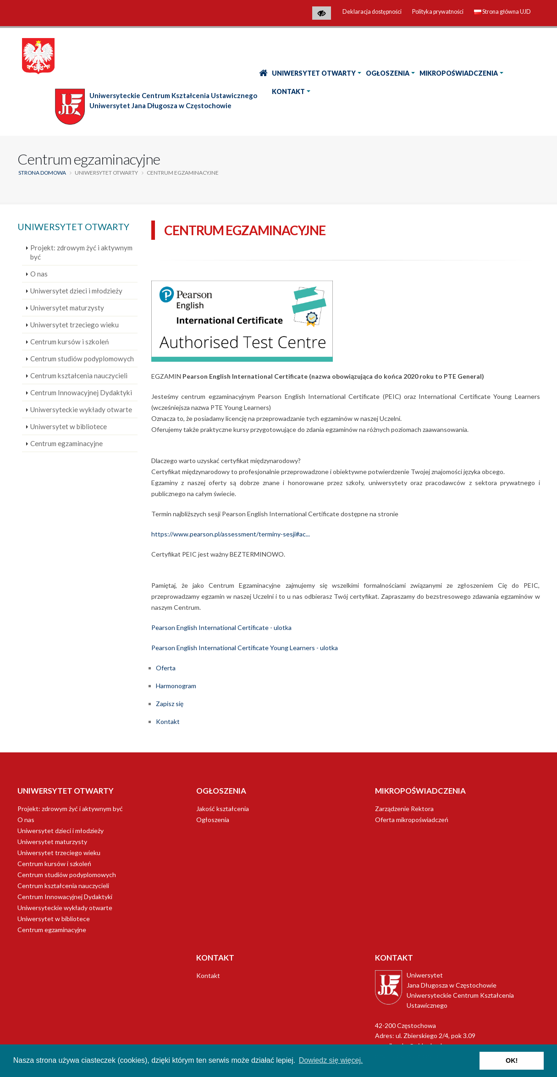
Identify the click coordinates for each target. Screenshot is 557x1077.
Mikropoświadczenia (458, 73)
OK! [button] (512, 1060)
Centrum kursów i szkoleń (69, 341)
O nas (39, 274)
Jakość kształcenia (222, 808)
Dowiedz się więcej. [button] (331, 1060)
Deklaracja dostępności (372, 11)
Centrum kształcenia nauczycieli (78, 375)
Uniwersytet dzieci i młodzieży (76, 291)
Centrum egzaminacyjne (66, 443)
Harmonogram (176, 686)
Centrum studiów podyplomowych (82, 358)
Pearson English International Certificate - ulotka (221, 627)
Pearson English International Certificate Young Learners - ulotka (244, 648)
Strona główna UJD (502, 11)
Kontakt (288, 91)
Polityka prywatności (437, 11)
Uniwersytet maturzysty (67, 308)
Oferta (166, 668)
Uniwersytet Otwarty (314, 73)
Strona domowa (42, 172)
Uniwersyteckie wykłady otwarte (81, 409)
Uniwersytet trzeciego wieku (74, 324)
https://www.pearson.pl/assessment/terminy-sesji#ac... (230, 534)
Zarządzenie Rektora (404, 808)
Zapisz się (169, 703)
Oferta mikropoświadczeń (411, 819)
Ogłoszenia (387, 73)
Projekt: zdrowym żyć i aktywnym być (81, 252)
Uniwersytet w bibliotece (68, 426)
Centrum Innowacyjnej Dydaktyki (81, 392)
